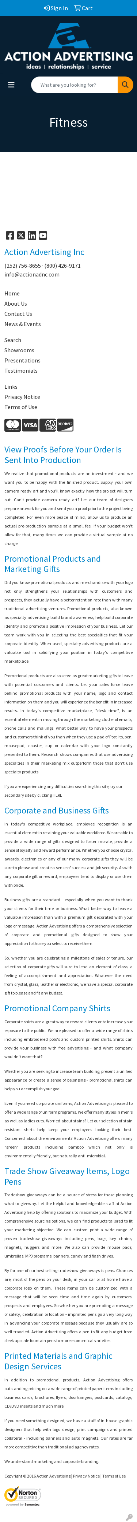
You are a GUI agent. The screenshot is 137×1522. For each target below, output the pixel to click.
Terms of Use (20, 407)
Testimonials (21, 370)
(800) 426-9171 (62, 265)
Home (12, 293)
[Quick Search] (74, 85)
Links (11, 386)
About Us (15, 303)
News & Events (22, 323)
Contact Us (18, 313)
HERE (57, 795)
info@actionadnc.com (32, 274)
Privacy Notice (22, 396)
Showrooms (19, 350)
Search (12, 340)
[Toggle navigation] (11, 85)
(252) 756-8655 (22, 265)
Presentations (22, 360)
